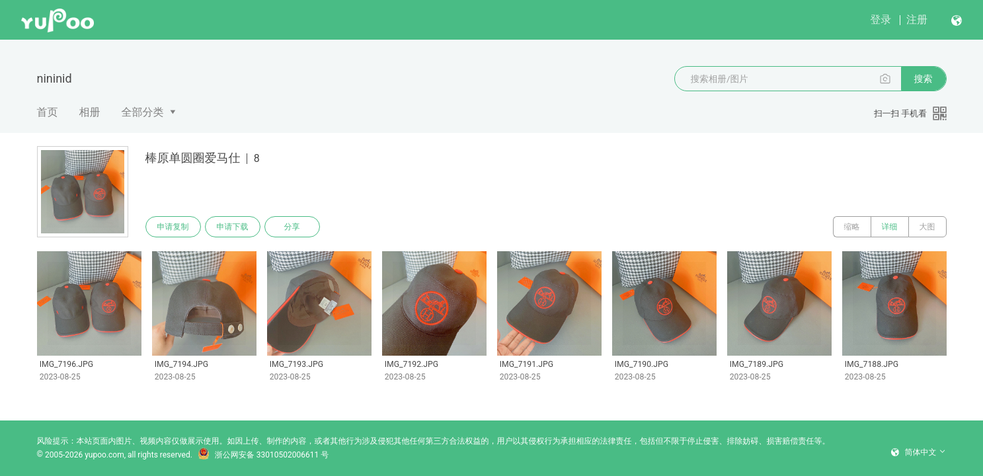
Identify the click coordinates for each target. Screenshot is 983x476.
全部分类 (143, 112)
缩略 (852, 226)
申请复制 (173, 226)
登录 (880, 19)
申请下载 (233, 226)
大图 (927, 226)
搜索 (923, 78)
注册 (916, 19)
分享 (292, 226)
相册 (89, 112)
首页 (47, 112)
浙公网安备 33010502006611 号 (263, 454)
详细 (890, 226)
